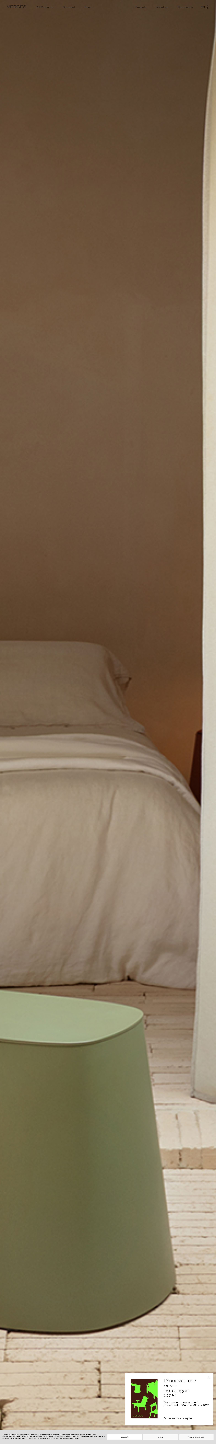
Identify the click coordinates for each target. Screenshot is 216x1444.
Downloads (185, 7)
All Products (45, 7)
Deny (160, 1437)
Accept (124, 1437)
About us (162, 7)
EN (205, 7)
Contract (69, 7)
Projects (141, 7)
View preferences (196, 1437)
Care (87, 7)
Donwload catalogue (178, 1418)
